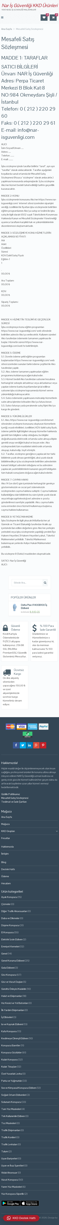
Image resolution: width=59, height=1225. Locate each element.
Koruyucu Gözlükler (11, 1052)
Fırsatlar (5, 838)
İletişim (5, 853)
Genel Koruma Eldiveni (12, 960)
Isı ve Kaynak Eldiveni (12, 1024)
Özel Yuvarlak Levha (11, 1073)
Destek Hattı (8, 869)
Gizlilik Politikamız (10, 794)
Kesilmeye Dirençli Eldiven (14, 1038)
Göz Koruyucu (8, 974)
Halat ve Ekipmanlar (11, 996)
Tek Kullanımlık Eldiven (13, 1116)
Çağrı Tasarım (29, 1221)
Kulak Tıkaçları (9, 1066)
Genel (4, 953)
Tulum (4, 1151)
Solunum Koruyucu (11, 1102)
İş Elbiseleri (7, 1017)
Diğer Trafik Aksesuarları (14, 911)
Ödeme (5, 876)
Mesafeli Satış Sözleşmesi (14, 798)
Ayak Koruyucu (9, 897)
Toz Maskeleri (8, 1123)
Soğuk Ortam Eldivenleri (13, 1095)
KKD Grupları (8, 831)
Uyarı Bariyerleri (9, 1158)
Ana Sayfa (6, 817)
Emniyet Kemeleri (10, 946)
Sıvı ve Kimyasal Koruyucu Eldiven (18, 1087)
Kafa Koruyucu (9, 1031)
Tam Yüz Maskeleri (11, 1109)
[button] (21, 1218)
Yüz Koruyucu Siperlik (12, 1193)
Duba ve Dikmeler (10, 918)
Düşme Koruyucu (10, 925)
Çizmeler (6, 904)
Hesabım (6, 883)
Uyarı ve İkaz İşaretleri (12, 1165)
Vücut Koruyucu (9, 1179)
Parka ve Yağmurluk (11, 1080)
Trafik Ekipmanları (10, 1130)
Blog (3, 862)
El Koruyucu (7, 932)
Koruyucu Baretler (10, 1045)
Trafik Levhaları (9, 1144)
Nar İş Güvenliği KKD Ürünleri (29, 5)
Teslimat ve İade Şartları (14, 801)
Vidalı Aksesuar (9, 1172)
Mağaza (5, 824)
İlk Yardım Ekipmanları (12, 1010)
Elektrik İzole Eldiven (11, 939)
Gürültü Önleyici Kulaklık (13, 989)
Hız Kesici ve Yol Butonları (14, 1003)
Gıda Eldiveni (7, 967)
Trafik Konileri (8, 1137)
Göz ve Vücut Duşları (12, 981)
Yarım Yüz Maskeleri (11, 1186)
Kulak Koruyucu (9, 1059)
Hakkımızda (7, 846)
